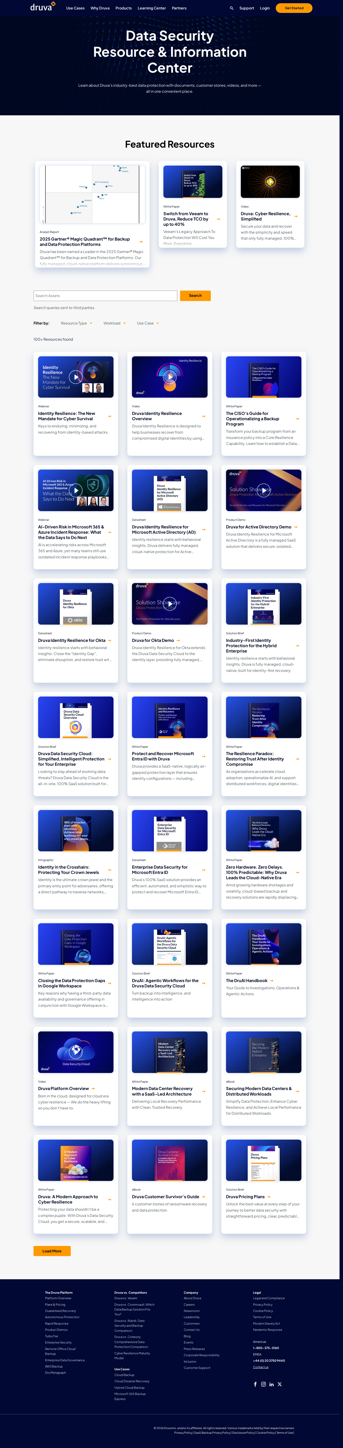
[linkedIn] (271, 1384)
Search (195, 295)
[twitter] (279, 1384)
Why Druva (100, 8)
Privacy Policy (183, 1432)
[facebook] (255, 1384)
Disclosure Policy (243, 1432)
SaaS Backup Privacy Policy (212, 1432)
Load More (52, 1250)
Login (265, 8)
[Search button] (230, 8)
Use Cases (75, 8)
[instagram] (263, 1384)
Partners (179, 8)
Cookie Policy (265, 1432)
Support (246, 8)
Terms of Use (284, 1432)
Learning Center (152, 8)
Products (124, 8)
